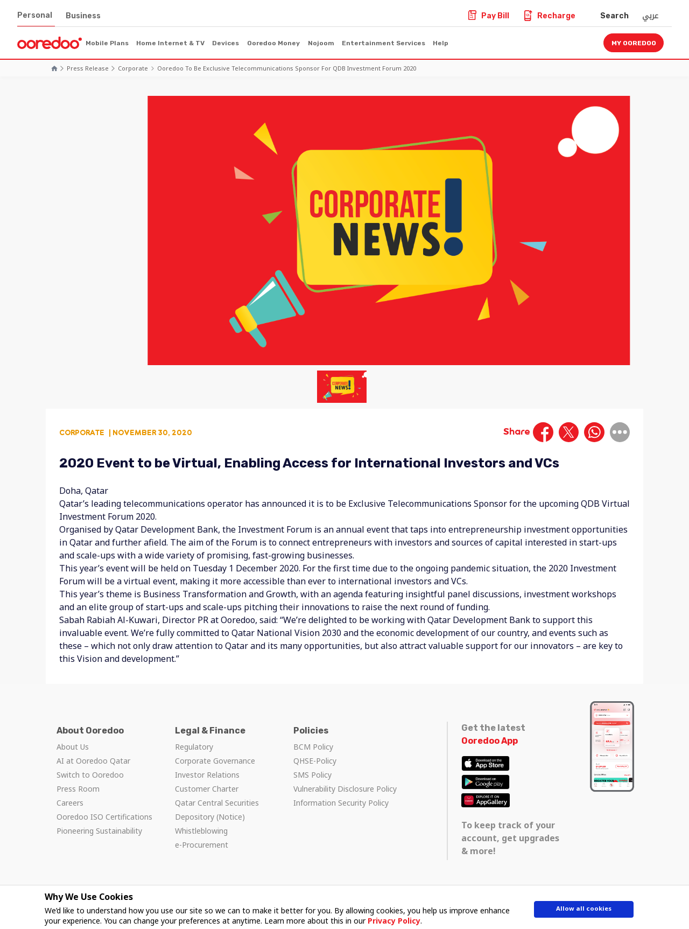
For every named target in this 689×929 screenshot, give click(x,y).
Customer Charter (206, 789)
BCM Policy (313, 747)
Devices (225, 43)
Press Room (78, 789)
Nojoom (321, 43)
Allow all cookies (584, 911)
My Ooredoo (633, 43)
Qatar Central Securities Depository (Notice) (217, 810)
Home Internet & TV (170, 43)
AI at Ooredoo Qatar (93, 761)
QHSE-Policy (314, 761)
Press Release (88, 68)
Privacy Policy (389, 921)
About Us (73, 747)
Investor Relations (207, 775)
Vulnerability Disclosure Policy (345, 789)
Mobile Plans (107, 43)
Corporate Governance (215, 761)
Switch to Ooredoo (90, 775)
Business (83, 15)
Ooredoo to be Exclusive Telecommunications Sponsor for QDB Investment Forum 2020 (286, 68)
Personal (34, 15)
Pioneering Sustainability (99, 831)
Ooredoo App (489, 741)
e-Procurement (201, 845)
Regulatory (194, 747)
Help (440, 43)
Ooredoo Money (273, 43)
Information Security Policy (341, 803)
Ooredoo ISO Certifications (104, 817)
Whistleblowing (201, 831)
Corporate (133, 68)
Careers (70, 803)
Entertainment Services (383, 43)
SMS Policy (312, 775)
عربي (650, 15)
